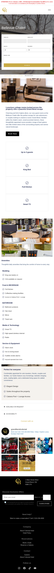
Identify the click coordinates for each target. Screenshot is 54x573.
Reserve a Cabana (27, 545)
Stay (15, 75)
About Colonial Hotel (27, 530)
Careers (27, 555)
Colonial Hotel (8, 75)
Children (30, 46)
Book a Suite (27, 543)
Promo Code (7, 55)
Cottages (20, 75)
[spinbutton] (15, 50)
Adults (5, 46)
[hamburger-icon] (49, 10)
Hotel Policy (27, 533)
